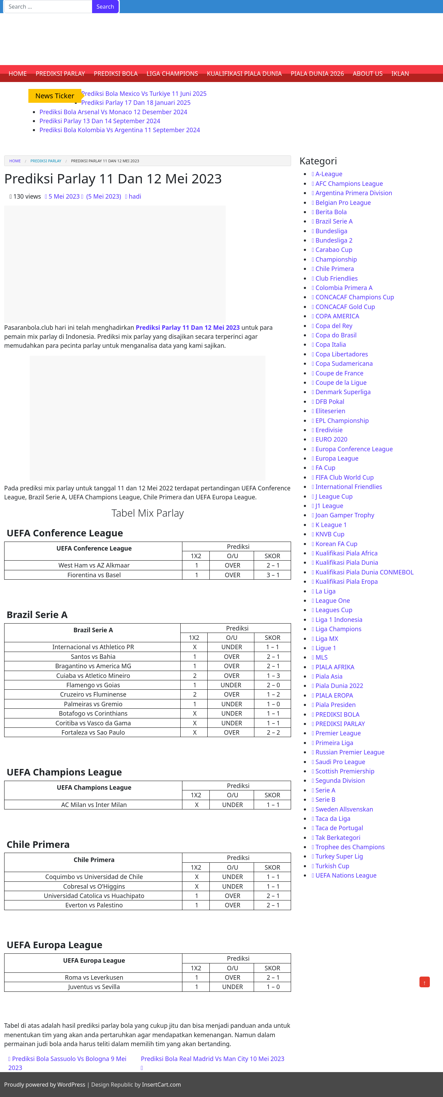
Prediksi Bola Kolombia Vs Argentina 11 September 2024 (119, 130)
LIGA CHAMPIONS (172, 73)
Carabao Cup (334, 249)
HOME (18, 73)
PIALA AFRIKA (335, 667)
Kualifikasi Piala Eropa (347, 581)
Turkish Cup (333, 866)
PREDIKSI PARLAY (60, 73)
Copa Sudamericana (344, 363)
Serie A (325, 790)
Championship (336, 259)
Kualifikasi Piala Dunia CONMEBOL (365, 572)
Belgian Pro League (343, 202)
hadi (135, 196)
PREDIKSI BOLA (116, 73)
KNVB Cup (330, 534)
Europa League (337, 458)
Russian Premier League (350, 752)
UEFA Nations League (346, 875)
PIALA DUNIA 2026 (317, 73)
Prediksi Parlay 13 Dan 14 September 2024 (99, 121)
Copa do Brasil (336, 335)
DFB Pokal (330, 401)
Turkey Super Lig (339, 856)
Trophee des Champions (350, 847)
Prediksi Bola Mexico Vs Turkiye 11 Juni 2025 (144, 93)
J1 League (329, 505)
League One (333, 600)
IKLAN (400, 73)
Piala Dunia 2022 (339, 685)
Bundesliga (331, 231)
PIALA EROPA (334, 695)
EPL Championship (342, 420)
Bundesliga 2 (334, 240)
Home (15, 160)
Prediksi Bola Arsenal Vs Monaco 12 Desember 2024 (113, 112)
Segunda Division (340, 780)
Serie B (325, 799)
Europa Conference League (354, 449)
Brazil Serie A (334, 221)
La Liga (326, 591)
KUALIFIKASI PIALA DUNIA (244, 73)
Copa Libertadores (342, 354)
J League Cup (334, 496)
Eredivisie (329, 430)
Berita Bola (331, 212)
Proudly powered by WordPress (44, 1084)
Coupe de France (339, 373)
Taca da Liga (333, 818)
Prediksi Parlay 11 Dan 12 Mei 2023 (188, 327)
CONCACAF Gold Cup (345, 306)
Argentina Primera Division (354, 193)
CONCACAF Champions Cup (355, 297)
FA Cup (325, 467)
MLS (322, 657)
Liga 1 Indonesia (339, 619)
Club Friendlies (337, 278)
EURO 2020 (331, 439)
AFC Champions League (349, 183)
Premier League (338, 733)
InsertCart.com (161, 1084)
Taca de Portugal (339, 828)
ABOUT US (368, 73)
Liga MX (327, 638)
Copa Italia (331, 344)
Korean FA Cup (337, 544)
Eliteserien (330, 411)
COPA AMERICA (337, 316)
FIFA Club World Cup (345, 477)
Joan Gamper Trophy (345, 515)
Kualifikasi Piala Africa (347, 553)
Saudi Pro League (340, 762)
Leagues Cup (334, 610)
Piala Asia (329, 676)
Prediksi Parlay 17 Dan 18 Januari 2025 (136, 102)
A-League (329, 174)
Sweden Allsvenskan (344, 809)
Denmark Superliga (343, 392)
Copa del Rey (334, 325)
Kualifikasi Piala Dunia (347, 562)
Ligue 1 (326, 648)
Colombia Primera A (344, 287)
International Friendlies (349, 486)
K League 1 (331, 524)
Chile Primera (335, 268)
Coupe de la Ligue (341, 382)
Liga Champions (339, 629)
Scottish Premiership (345, 771)
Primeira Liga (334, 742)
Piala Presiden (336, 704)
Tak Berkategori (338, 837)
